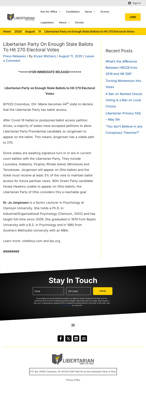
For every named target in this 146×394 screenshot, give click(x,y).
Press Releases (14, 56)
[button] (133, 17)
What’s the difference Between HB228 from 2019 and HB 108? (121, 68)
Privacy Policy (66, 305)
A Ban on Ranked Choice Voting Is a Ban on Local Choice (124, 100)
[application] (59, 11)
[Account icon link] (134, 3)
